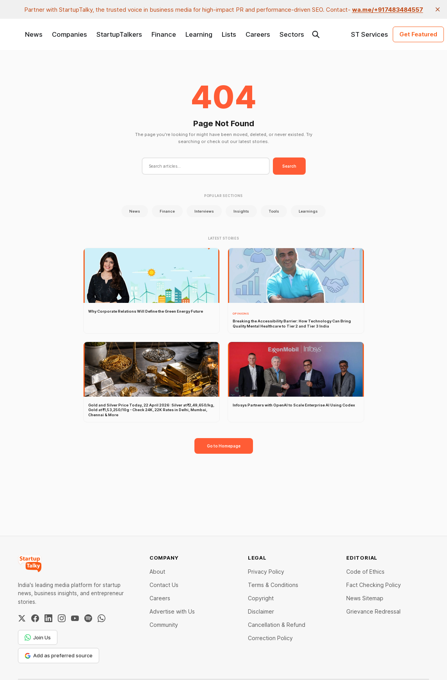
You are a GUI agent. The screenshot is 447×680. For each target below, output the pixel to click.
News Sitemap (364, 598)
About (157, 571)
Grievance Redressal (373, 611)
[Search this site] (316, 34)
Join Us (38, 637)
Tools (274, 211)
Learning (198, 34)
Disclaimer (261, 611)
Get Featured (418, 34)
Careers (258, 34)
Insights (241, 211)
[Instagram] (62, 618)
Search (289, 166)
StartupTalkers (119, 34)
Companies (69, 34)
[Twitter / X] (22, 618)
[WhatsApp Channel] (101, 618)
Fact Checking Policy (373, 585)
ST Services (369, 34)
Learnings (308, 211)
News (34, 34)
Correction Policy (270, 638)
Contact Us (164, 585)
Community (164, 624)
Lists (229, 34)
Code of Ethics (365, 571)
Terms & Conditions (273, 585)
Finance (163, 34)
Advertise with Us (172, 611)
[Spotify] (88, 618)
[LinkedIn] (48, 618)
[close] (437, 9)
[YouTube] (75, 618)
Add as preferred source (59, 655)
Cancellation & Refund (276, 624)
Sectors (292, 34)
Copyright (261, 598)
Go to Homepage (223, 446)
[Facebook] (35, 618)
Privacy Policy (266, 571)
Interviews (204, 211)
